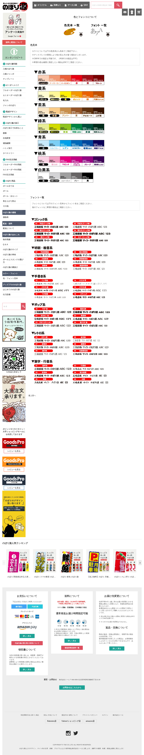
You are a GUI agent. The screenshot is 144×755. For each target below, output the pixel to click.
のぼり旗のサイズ (10, 249)
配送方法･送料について (70, 715)
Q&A (86, 5)
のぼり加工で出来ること (13, 128)
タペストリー (8, 153)
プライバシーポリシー (89, 715)
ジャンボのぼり (9, 105)
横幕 (5, 133)
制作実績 (6, 239)
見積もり (57, 5)
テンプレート (8, 79)
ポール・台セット (10, 196)
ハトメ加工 (7, 148)
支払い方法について (50, 715)
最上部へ (32, 396)
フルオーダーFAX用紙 (12, 165)
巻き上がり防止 (9, 201)
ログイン (105, 715)
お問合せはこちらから (72, 688)
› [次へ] (140, 562)
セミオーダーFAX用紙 (12, 170)
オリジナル (42, 5)
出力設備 (6, 294)
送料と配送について (14, 42)
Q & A (5, 244)
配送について (8, 228)
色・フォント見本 (10, 278)
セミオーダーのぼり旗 (12, 95)
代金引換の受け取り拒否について (27, 643)
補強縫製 (6, 143)
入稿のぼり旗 (8, 69)
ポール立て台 (8, 186)
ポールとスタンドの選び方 (13, 261)
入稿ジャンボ (8, 74)
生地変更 (6, 138)
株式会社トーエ (118, 715)
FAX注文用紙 (8, 175)
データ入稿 (72, 5)
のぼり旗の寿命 (9, 255)
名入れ (5, 100)
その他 (5, 206)
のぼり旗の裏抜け (10, 267)
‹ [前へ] (3, 562)
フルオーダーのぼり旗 (12, 90)
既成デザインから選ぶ (12, 117)
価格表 (5, 217)
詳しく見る (27, 636)
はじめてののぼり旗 (11, 289)
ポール (5, 191)
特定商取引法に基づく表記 (30, 715)
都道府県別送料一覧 (72, 648)
